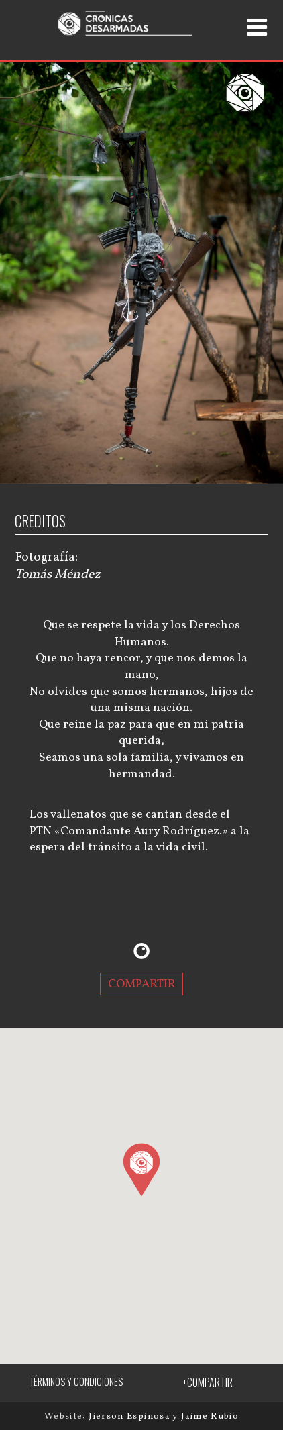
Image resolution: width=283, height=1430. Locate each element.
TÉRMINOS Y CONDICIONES (76, 1381)
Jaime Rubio (210, 1416)
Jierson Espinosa (130, 1416)
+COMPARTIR (207, 1382)
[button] (141, 1169)
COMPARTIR (142, 984)
